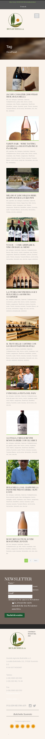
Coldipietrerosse (11, 102)
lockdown (9, 205)
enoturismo (9, 302)
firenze (19, 153)
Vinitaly (8, 212)
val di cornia (20, 108)
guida (18, 102)
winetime (26, 360)
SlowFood (31, 104)
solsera (15, 106)
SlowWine (9, 106)
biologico (14, 99)
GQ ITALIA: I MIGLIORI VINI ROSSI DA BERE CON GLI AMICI (21, 439)
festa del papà (10, 398)
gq (7, 445)
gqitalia (11, 445)
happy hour (24, 203)
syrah (25, 106)
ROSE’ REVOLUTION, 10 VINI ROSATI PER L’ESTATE (19, 540)
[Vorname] (20, 586)
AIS (7, 99)
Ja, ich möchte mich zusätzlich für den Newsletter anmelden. (24, 606)
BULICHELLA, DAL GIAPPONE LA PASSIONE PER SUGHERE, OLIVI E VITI (22, 489)
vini (33, 108)
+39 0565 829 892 (21, 2)
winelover (11, 111)
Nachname (35, 590)
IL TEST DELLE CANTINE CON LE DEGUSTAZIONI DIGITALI (21, 345)
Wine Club (12, 2)
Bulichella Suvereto (23, 714)
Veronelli (16, 259)
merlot (30, 102)
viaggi (21, 308)
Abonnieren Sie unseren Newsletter (23, 600)
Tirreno (30, 106)
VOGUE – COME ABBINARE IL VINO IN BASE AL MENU (20, 246)
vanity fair (21, 160)
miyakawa (9, 104)
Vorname (35, 586)
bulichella (20, 99)
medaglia (9, 499)
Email (11, 593)
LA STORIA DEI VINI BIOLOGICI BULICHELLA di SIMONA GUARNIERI (21, 294)
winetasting (12, 162)
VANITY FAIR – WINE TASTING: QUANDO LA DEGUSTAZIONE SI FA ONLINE (21, 146)
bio (10, 99)
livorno (26, 102)
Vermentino (27, 108)
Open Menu (36, 15)
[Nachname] (20, 590)
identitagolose (26, 497)
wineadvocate (16, 311)
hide (22, 102)
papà (35, 398)
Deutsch (23, 7)
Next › (36, 560)
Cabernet (26, 99)
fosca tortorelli (10, 497)
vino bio (13, 212)
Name (11, 583)
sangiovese (24, 104)
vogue (30, 259)
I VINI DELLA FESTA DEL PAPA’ (21, 393)
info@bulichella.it (31, 2)
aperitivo (11, 151)
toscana (35, 106)
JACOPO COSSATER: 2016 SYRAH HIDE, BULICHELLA (22, 95)
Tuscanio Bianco (11, 108)
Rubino (18, 104)
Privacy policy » (12, 699)
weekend (19, 212)
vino (21, 259)
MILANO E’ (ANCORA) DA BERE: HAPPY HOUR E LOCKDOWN (21, 196)
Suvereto (20, 106)
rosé (14, 104)
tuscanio (23, 306)
